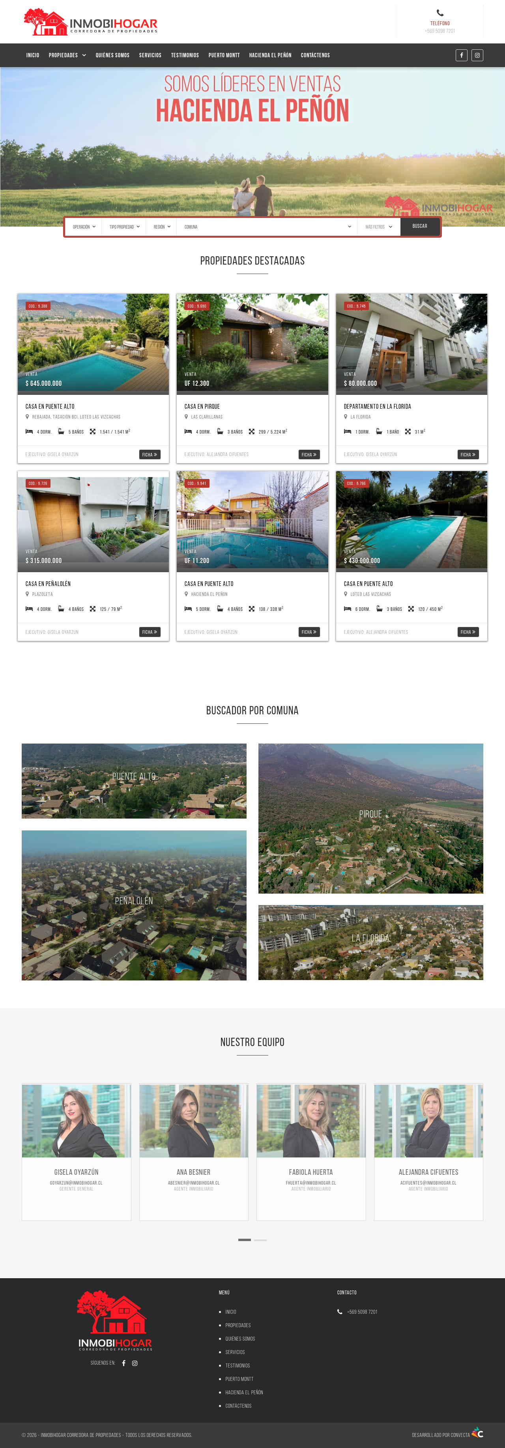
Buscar (420, 226)
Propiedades (63, 55)
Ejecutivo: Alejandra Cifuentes (217, 454)
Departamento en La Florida (377, 406)
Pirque (370, 813)
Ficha (149, 454)
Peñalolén (134, 900)
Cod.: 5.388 (38, 306)
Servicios (150, 55)
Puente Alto (134, 776)
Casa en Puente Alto (50, 406)
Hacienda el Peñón (270, 55)
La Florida (371, 937)
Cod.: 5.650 (197, 306)
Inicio (32, 55)
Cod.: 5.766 (356, 483)
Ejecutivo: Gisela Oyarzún (52, 454)
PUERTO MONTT (224, 55)
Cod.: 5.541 (197, 483)
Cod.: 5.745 (356, 306)
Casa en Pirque (202, 406)
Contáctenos (315, 55)
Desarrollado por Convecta (447, 1435)
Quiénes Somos (113, 55)
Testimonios (185, 55)
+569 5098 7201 (362, 1312)
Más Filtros (379, 226)
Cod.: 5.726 (38, 483)
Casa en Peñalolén (48, 583)
